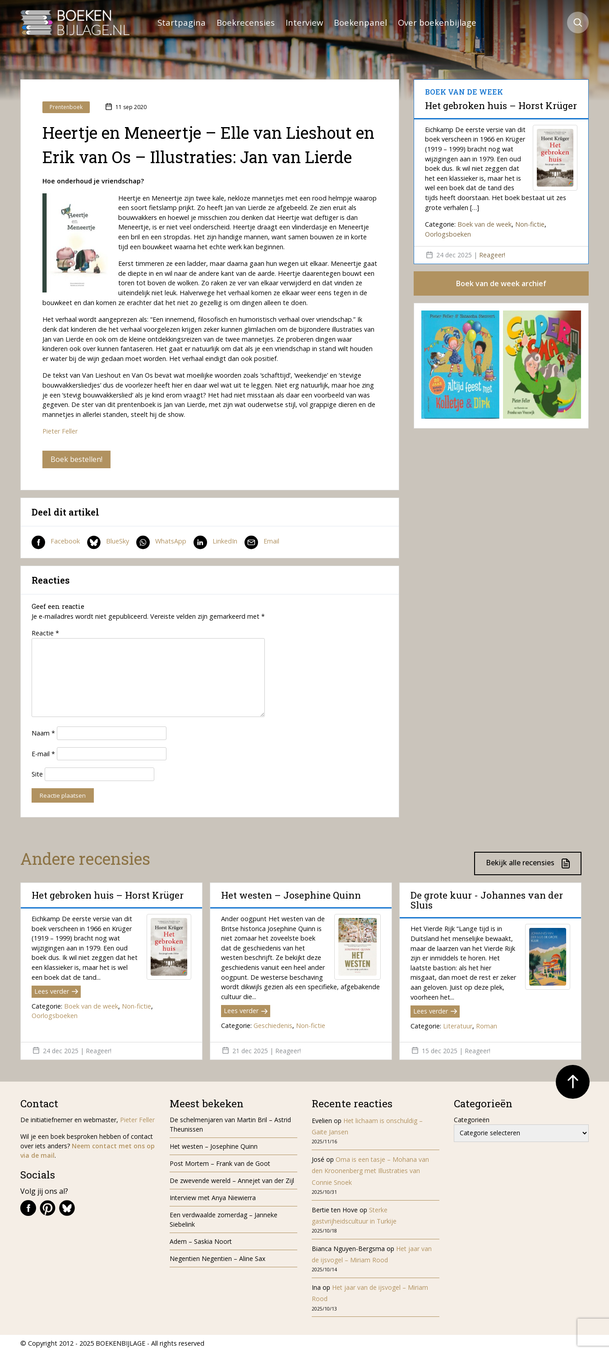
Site (37, 774)
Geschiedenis (273, 1025)
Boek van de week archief (501, 283)
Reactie (45, 633)
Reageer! (492, 255)
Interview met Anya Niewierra (213, 1197)
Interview (304, 22)
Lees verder (56, 991)
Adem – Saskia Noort (201, 1241)
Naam (43, 733)
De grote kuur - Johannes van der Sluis (487, 900)
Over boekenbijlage (437, 22)
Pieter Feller (60, 431)
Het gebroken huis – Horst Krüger (501, 105)
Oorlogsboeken (448, 234)
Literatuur (457, 1026)
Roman (486, 1026)
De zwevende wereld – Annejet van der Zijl (232, 1180)
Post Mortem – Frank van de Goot (220, 1163)
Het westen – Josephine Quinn (291, 895)
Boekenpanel (360, 22)
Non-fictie (529, 224)
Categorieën (471, 1119)
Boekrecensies (246, 22)
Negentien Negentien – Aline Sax (219, 1258)
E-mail (43, 753)
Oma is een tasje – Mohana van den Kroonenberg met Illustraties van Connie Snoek (370, 1170)
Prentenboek (66, 107)
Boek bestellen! (76, 459)
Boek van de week (484, 224)
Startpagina (181, 22)
